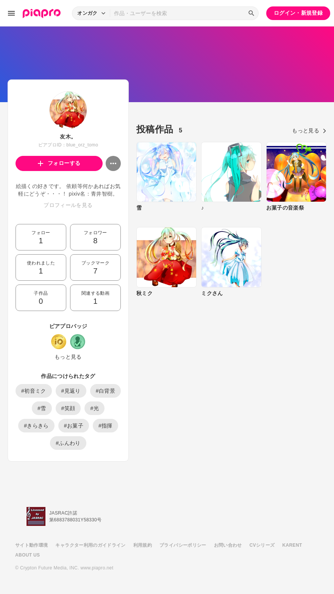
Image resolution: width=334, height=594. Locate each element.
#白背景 (105, 391)
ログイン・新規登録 (298, 13)
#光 (94, 408)
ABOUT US (27, 555)
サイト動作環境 (31, 545)
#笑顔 (68, 408)
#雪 (41, 408)
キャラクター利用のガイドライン (90, 545)
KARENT (292, 545)
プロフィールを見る (68, 205)
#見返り (71, 391)
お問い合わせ (228, 545)
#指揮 (105, 426)
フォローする (59, 163)
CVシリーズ (262, 545)
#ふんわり (68, 443)
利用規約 (142, 545)
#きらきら (36, 426)
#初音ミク (33, 391)
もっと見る (68, 357)
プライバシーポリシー (182, 545)
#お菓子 (73, 426)
